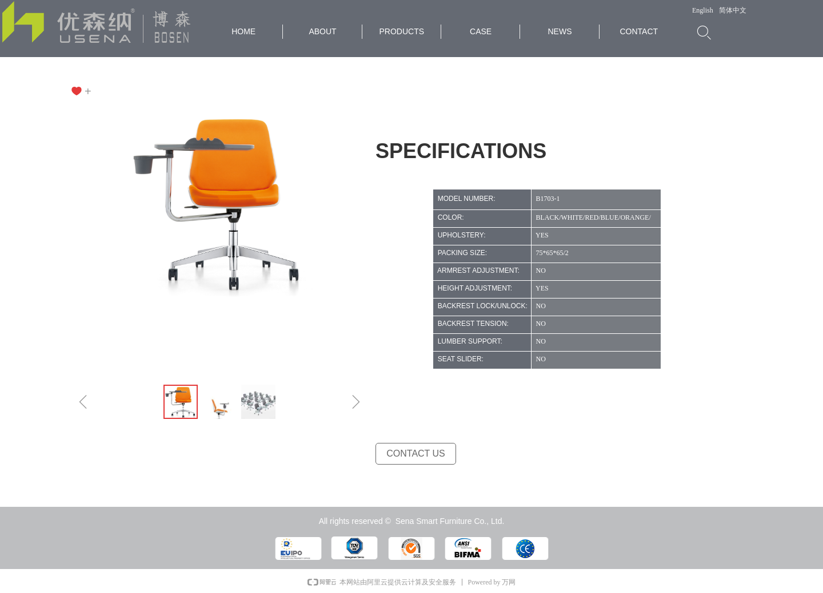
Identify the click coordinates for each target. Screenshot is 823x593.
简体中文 (732, 10)
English (702, 10)
